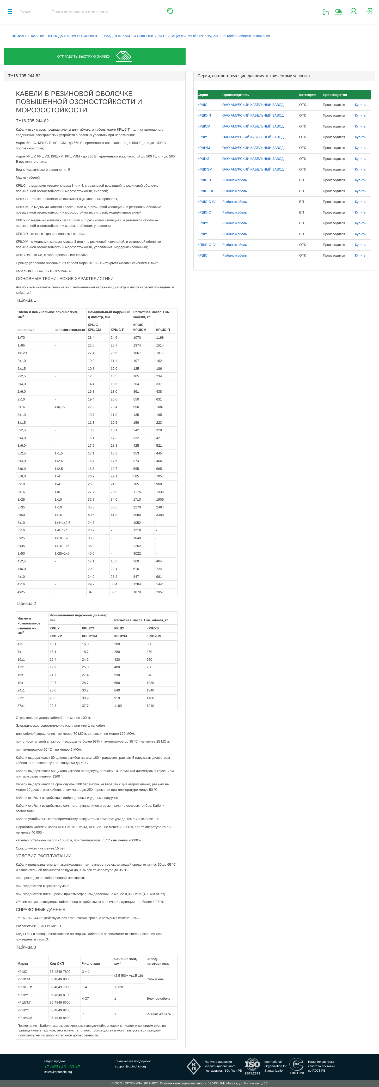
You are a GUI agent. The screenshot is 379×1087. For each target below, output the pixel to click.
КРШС (202, 105)
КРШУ (202, 137)
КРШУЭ (203, 159)
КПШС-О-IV (207, 245)
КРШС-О (204, 212)
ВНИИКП (19, 36)
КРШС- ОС (206, 191)
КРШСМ (204, 126)
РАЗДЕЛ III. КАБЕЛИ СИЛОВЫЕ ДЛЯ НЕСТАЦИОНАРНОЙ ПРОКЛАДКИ (161, 36)
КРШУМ (204, 148)
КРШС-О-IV (207, 202)
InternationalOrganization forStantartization (275, 1066)
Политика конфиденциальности (183, 1083)
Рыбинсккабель (234, 180)
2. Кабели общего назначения (246, 36)
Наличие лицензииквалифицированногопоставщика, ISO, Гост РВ (223, 1066)
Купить (360, 105)
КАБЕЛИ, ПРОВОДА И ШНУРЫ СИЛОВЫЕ (65, 36)
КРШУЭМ (205, 169)
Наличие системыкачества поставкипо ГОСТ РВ (321, 1066)
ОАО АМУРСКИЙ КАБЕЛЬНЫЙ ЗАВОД (253, 105)
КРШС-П (204, 115)
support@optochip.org (130, 1066)
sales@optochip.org (58, 1072)
